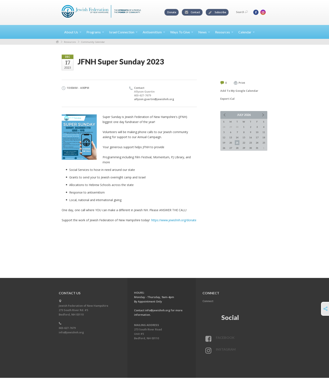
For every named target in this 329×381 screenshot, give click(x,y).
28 (237, 148)
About (72, 32)
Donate (171, 12)
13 (230, 137)
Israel (123, 32)
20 (230, 142)
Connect (207, 301)
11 (263, 132)
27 (230, 148)
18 (263, 137)
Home (57, 42)
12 (224, 137)
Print (239, 83)
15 (244, 137)
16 (250, 137)
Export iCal (227, 99)
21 (237, 142)
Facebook (225, 337)
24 (257, 142)
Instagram (226, 349)
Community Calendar (93, 41)
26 (224, 148)
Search (242, 12)
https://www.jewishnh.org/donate (173, 220)
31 (257, 148)
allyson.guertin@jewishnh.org (154, 99)
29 (244, 148)
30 (250, 148)
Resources (70, 41)
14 (237, 137)
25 (263, 142)
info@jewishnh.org (71, 332)
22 (244, 142)
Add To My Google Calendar (239, 91)
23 (250, 142)
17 (257, 137)
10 (257, 132)
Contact (192, 12)
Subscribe (217, 12)
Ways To (181, 32)
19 (224, 142)
